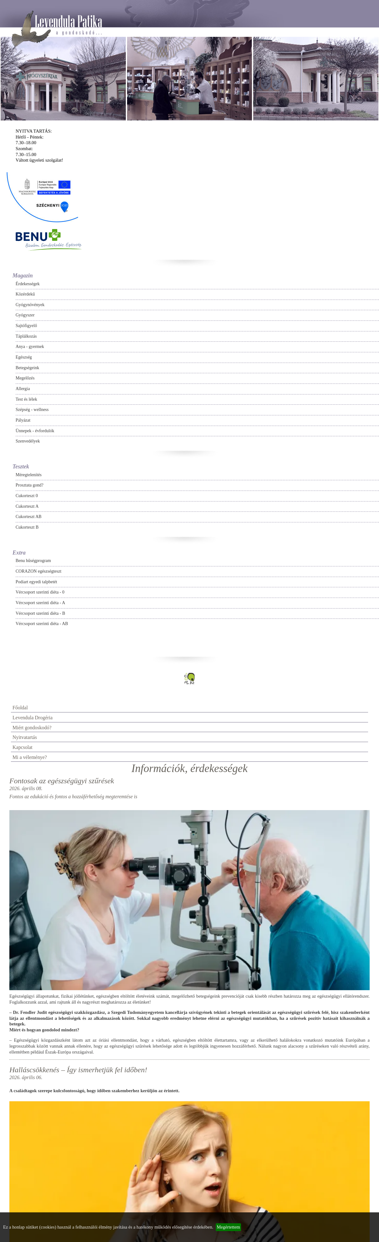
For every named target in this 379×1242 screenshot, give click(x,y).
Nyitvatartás (24, 737)
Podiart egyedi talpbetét (36, 581)
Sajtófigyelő (26, 325)
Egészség (24, 357)
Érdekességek (28, 283)
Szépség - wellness (32, 409)
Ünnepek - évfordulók (35, 430)
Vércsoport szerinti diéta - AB (42, 623)
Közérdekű (25, 294)
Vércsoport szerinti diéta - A (40, 602)
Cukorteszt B (27, 527)
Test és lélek (26, 399)
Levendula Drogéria (32, 717)
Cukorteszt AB (29, 516)
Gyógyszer (25, 315)
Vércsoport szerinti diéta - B (40, 613)
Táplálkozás (26, 336)
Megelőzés (25, 378)
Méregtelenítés (29, 474)
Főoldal (20, 707)
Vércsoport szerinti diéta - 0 (40, 592)
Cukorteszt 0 (27, 495)
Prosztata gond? (29, 485)
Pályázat (23, 420)
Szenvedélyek (28, 441)
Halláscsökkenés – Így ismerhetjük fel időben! (78, 1070)
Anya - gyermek (30, 346)
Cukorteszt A (27, 506)
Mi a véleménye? (29, 757)
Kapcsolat (22, 747)
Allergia (23, 388)
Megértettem (228, 1227)
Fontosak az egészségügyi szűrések (61, 781)
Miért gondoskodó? (32, 727)
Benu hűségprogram (33, 560)
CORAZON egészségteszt (39, 571)
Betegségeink (27, 367)
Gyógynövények (30, 304)
